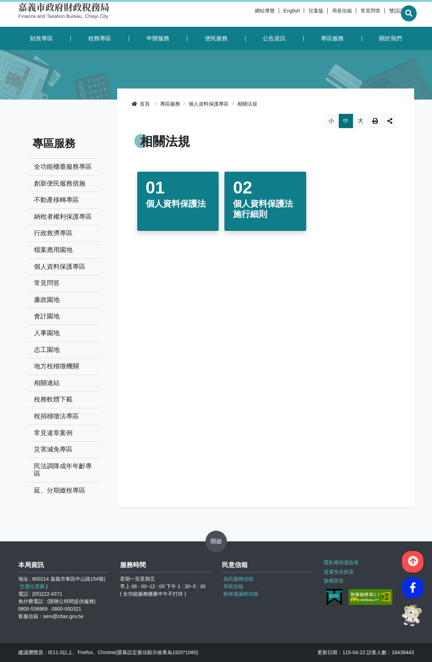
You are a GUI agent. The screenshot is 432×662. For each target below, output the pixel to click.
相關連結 (47, 382)
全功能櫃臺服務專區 (63, 166)
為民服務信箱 (238, 579)
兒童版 (298, 14)
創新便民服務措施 (59, 183)
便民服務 (216, 38)
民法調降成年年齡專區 (63, 470)
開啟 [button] (216, 541)
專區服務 (332, 38)
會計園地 (47, 316)
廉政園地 (47, 299)
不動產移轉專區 (56, 199)
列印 (375, 121)
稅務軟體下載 (53, 399)
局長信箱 (325, 14)
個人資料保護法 (176, 203)
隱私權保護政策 (341, 562)
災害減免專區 (53, 449)
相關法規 (247, 104)
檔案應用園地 (53, 249)
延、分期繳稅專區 (59, 490)
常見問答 (353, 14)
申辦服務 (158, 38)
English (274, 14)
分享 (390, 121)
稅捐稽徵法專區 (56, 416)
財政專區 (41, 38)
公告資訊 (274, 38)
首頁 (140, 104)
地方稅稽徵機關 (56, 366)
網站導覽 (248, 14)
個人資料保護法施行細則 (263, 209)
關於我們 (390, 38)
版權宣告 (334, 580)
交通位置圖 (32, 586)
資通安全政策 (339, 571)
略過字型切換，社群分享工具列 (265, 113)
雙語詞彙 (382, 14)
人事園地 (47, 333)
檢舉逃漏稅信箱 (240, 594)
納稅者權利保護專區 (63, 216)
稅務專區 (99, 38)
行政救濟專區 (53, 233)
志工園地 (47, 349)
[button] (412, 560)
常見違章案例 (53, 432)
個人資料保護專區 (59, 266)
